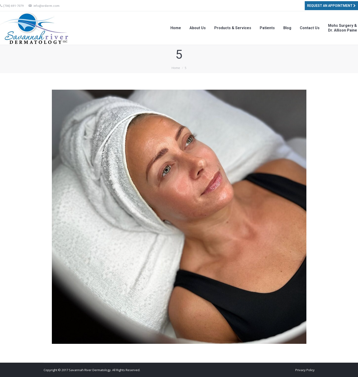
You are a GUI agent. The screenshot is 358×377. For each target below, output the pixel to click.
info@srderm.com (46, 6)
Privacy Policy (305, 370)
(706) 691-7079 (13, 6)
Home (176, 68)
